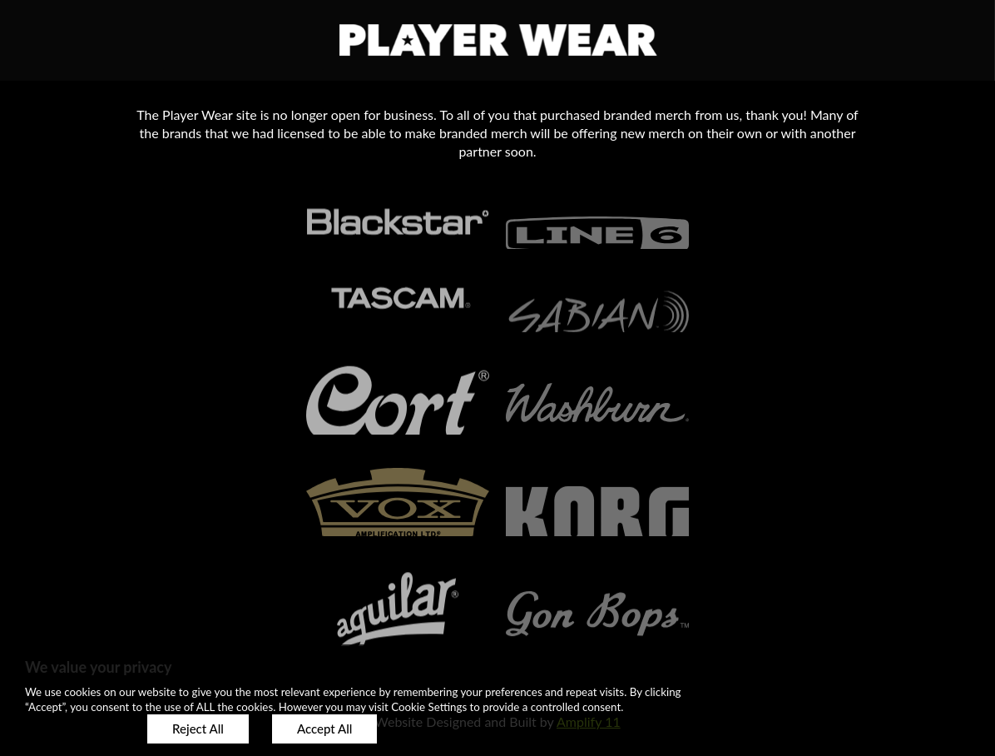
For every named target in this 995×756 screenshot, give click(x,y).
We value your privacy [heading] (98, 667)
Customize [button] (74, 728)
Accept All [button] (324, 728)
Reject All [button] (198, 728)
